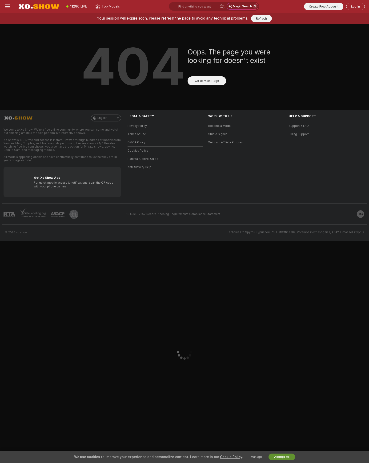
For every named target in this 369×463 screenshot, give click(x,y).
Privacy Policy (137, 126)
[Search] (222, 6)
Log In (355, 6)
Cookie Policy (231, 457)
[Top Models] (107, 6)
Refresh (261, 18)
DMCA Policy (136, 142)
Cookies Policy (138, 150)
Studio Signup (218, 134)
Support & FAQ (299, 126)
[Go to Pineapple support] (73, 214)
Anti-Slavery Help (139, 167)
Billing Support (299, 134)
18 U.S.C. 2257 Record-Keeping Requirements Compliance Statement (173, 214)
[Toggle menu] (7, 6)
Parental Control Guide (143, 159)
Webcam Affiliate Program (226, 142)
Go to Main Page (207, 81)
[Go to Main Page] (38, 6)
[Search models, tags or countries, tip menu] (198, 6)
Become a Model (219, 126)
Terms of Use (137, 134)
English (106, 118)
